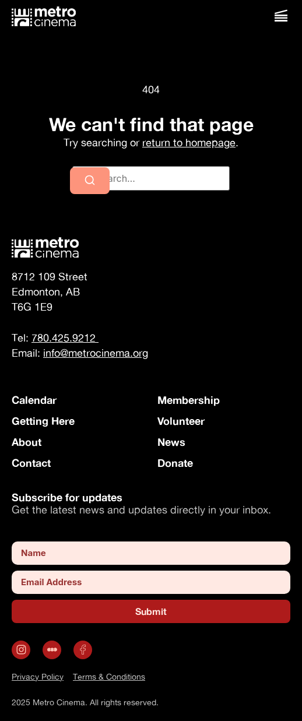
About (26, 442)
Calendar (34, 400)
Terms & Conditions (109, 676)
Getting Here (43, 421)
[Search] (90, 180)
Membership (188, 400)
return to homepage (189, 142)
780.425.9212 (65, 338)
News (171, 442)
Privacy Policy (38, 676)
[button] (280, 16)
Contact (31, 463)
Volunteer (181, 421)
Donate (175, 463)
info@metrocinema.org (95, 353)
